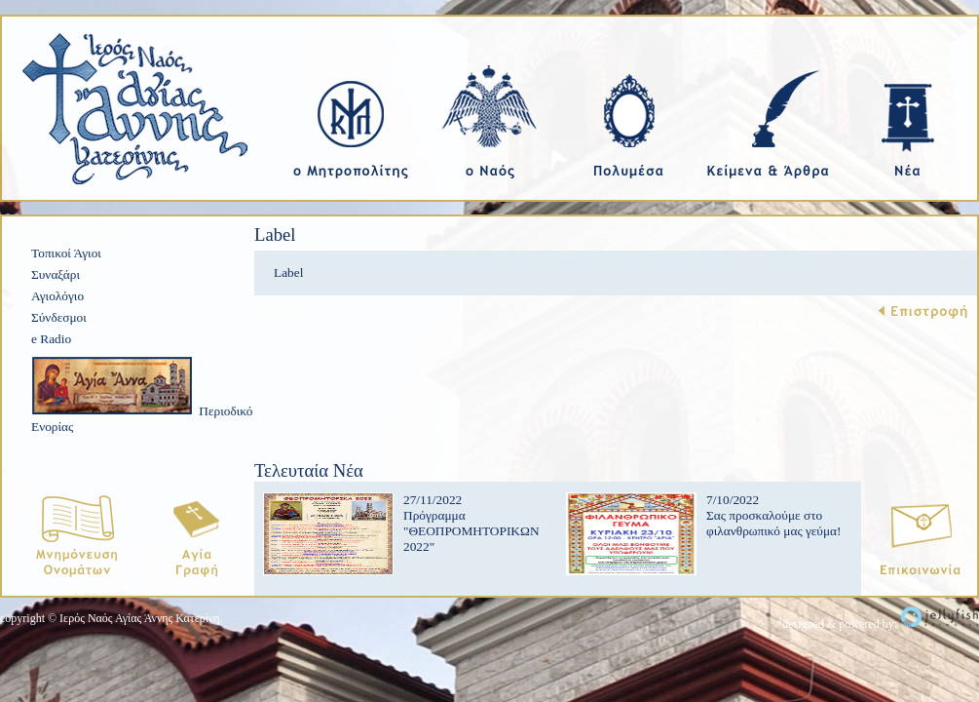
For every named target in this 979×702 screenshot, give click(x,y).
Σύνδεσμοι (59, 317)
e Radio (51, 339)
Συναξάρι (55, 274)
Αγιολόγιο (57, 296)
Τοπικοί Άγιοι (66, 253)
